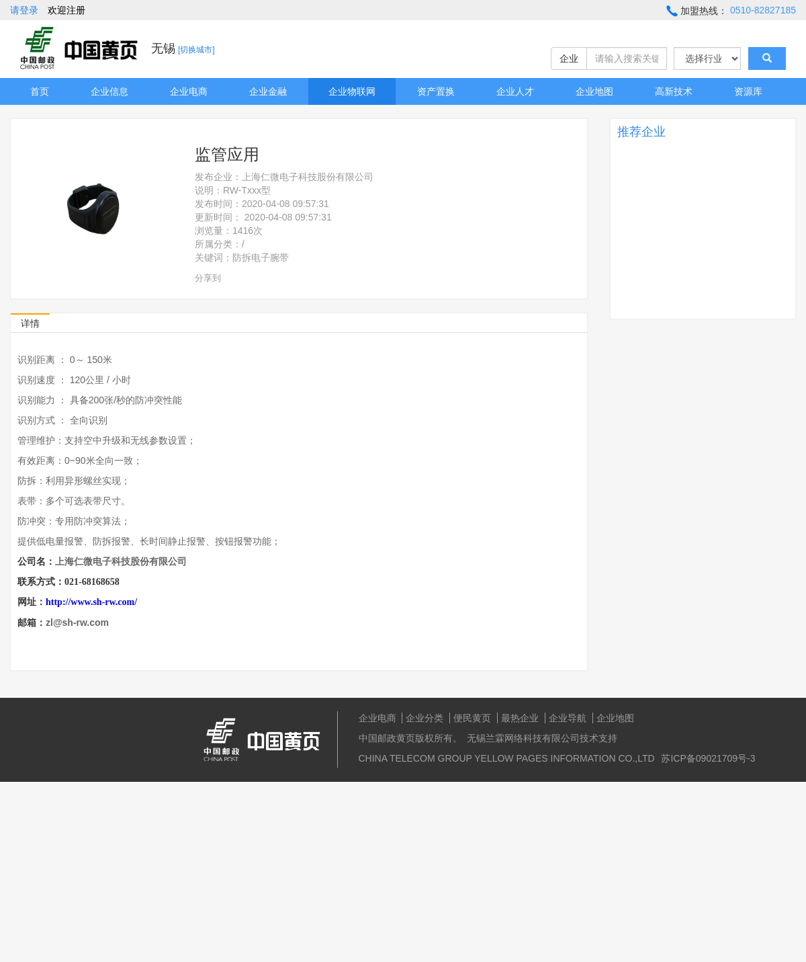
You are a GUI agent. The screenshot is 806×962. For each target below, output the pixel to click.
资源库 (748, 91)
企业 (568, 58)
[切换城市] (196, 49)
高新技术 (673, 91)
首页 (39, 91)
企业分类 (424, 718)
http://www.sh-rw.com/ (91, 602)
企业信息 (109, 91)
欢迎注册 (66, 10)
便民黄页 (472, 718)
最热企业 (520, 718)
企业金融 (268, 91)
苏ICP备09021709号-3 (708, 758)
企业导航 (567, 718)
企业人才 (515, 91)
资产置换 (436, 91)
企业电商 (189, 91)
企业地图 (594, 91)
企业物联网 (351, 91)
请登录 (24, 10)
